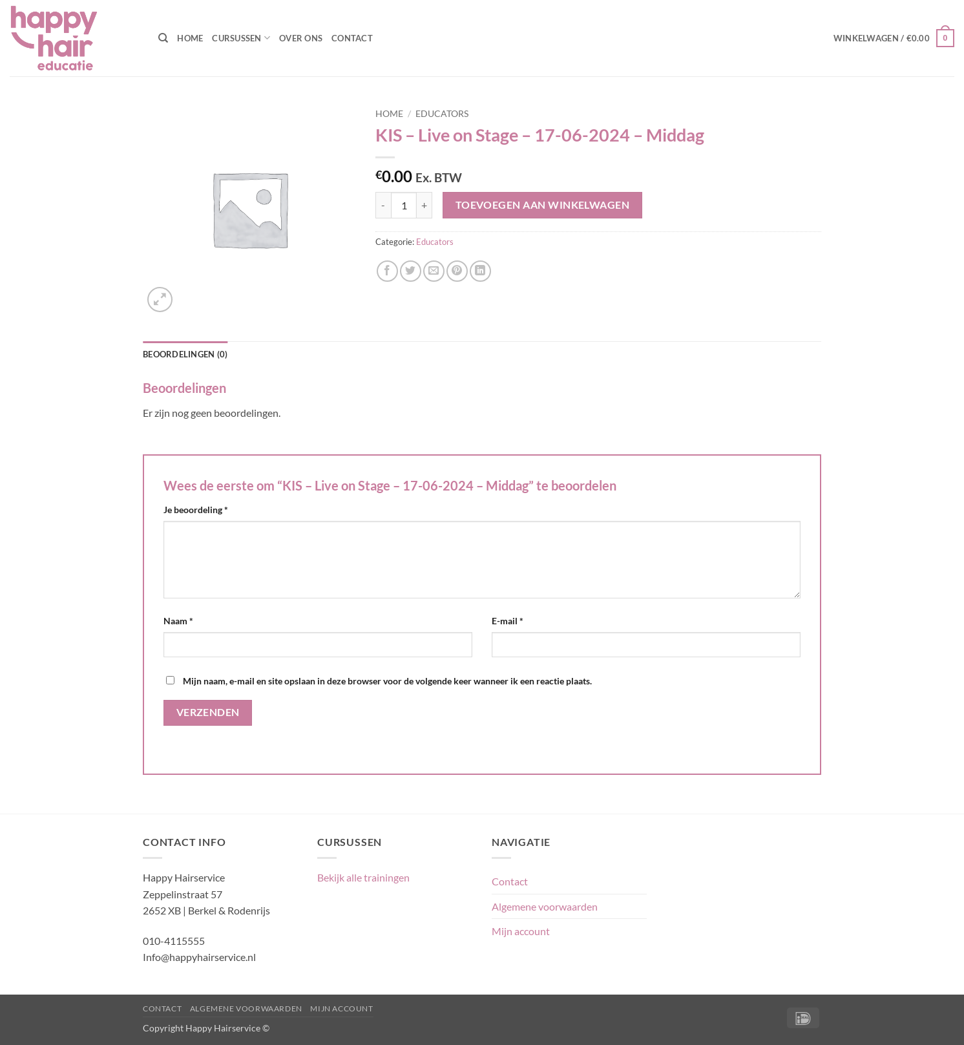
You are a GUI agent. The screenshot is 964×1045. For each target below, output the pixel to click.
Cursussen (241, 38)
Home (190, 38)
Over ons (300, 38)
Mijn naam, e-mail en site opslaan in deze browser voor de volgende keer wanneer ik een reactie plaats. (387, 680)
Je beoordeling (195, 509)
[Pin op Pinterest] (457, 271)
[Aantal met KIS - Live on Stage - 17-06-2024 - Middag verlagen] (383, 205)
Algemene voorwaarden (545, 906)
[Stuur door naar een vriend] (434, 271)
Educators (441, 114)
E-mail (507, 620)
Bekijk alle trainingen (363, 877)
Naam (178, 620)
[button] (893, 38)
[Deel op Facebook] (387, 271)
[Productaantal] (404, 205)
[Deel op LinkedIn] (480, 271)
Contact (352, 38)
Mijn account (521, 931)
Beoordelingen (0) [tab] (185, 354)
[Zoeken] (163, 38)
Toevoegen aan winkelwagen (543, 205)
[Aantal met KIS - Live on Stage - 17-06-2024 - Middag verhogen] (424, 205)
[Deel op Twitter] (410, 271)
